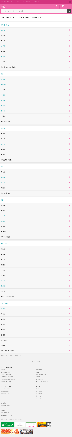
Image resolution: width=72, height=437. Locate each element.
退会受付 (38, 372)
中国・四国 (4, 244)
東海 (2, 167)
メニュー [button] (69, 8)
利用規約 (3, 369)
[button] (69, 30)
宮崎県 (3, 335)
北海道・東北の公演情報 (8, 67)
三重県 (3, 188)
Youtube (40, 393)
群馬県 (3, 116)
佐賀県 (3, 314)
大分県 (3, 330)
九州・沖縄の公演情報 (7, 351)
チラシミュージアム (5, 393)
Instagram (40, 396)
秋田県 (3, 41)
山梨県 (3, 90)
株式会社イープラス (5, 405)
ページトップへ (36, 362)
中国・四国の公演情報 (7, 296)
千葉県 (3, 95)
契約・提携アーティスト (6, 412)
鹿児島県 (4, 340)
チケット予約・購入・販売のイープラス (3, 6)
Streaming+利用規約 (5, 372)
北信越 (3, 128)
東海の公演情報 (5, 193)
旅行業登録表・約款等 (6, 381)
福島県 (3, 51)
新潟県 (3, 133)
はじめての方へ (39, 379)
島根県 (3, 254)
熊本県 (3, 324)
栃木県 (3, 111)
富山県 (3, 139)
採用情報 (3, 410)
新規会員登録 (39, 369)
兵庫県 (3, 221)
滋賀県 (3, 205)
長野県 (3, 155)
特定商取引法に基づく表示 (7, 377)
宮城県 (3, 56)
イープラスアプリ (5, 389)
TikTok (39, 398)
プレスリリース (4, 408)
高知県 (3, 291)
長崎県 (3, 319)
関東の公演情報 (5, 121)
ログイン (56, 8)
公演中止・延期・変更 (41, 374)
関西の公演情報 (5, 237)
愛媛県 (3, 286)
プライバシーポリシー (6, 374)
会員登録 (63, 8)
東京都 (3, 79)
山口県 (3, 270)
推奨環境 (38, 377)
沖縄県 (3, 345)
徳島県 (3, 275)
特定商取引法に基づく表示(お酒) (8, 379)
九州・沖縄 (4, 303)
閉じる (70, 2)
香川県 (3, 281)
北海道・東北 (5, 25)
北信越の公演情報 (6, 160)
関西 (2, 200)
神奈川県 (4, 84)
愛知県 (3, 182)
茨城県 (3, 105)
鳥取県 (3, 249)
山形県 (3, 62)
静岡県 (3, 177)
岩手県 (3, 46)
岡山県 (3, 259)
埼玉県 (3, 100)
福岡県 (3, 309)
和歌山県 (4, 232)
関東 (2, 74)
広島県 (3, 265)
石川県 (3, 144)
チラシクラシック (5, 391)
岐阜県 (3, 172)
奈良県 (3, 226)
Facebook (40, 391)
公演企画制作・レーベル (6, 415)
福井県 (3, 149)
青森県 (3, 35)
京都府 (3, 210)
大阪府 (3, 216)
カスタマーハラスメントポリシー (43, 381)
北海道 (3, 30)
